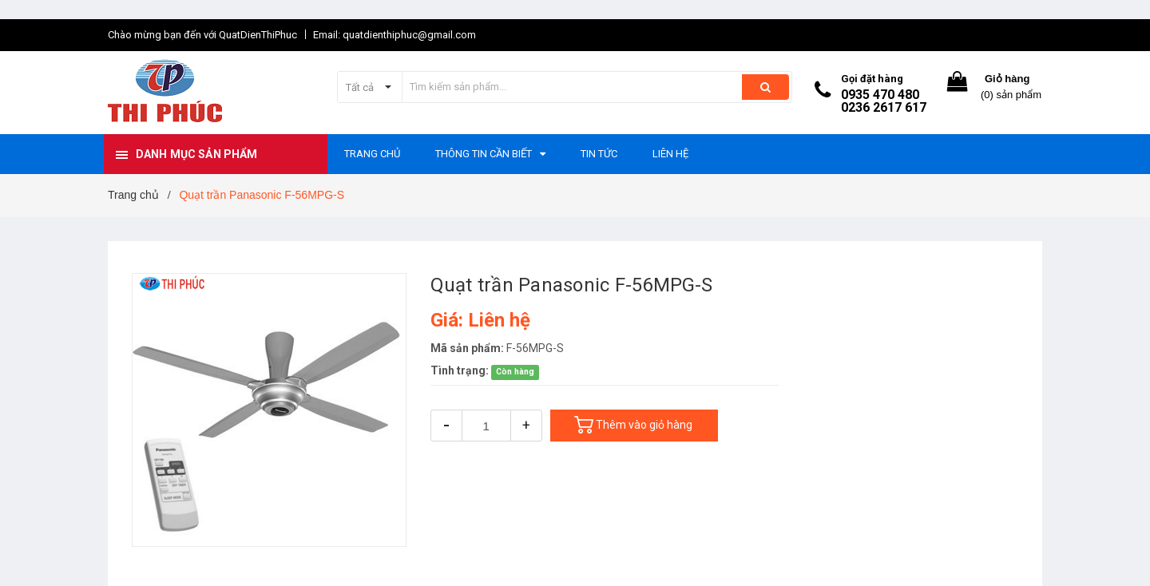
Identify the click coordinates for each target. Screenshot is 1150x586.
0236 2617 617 (883, 107)
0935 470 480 (880, 94)
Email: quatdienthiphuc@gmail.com (394, 35)
